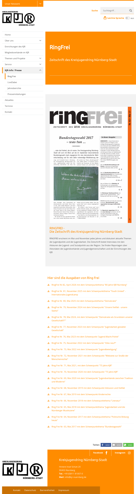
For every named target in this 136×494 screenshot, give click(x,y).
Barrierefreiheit (47, 490)
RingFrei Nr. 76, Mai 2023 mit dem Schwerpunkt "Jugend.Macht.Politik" (85, 336)
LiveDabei (12, 82)
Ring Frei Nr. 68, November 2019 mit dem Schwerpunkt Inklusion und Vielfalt (88, 388)
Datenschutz (30, 490)
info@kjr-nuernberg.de (75, 477)
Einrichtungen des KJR (15, 46)
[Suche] (130, 10)
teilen (107, 445)
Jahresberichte (14, 88)
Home (8, 34)
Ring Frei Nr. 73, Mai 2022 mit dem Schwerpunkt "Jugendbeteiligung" (84, 349)
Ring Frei (12, 76)
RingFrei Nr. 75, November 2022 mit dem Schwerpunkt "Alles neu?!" (84, 343)
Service (23, 64)
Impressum (63, 490)
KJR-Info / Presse (23, 70)
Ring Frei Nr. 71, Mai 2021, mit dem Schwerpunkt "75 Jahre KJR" (82, 365)
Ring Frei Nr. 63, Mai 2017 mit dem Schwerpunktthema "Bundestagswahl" (87, 426)
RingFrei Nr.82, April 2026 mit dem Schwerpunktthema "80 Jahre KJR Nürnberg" (89, 284)
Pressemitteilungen (17, 94)
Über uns (23, 40)
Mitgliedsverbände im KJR (17, 52)
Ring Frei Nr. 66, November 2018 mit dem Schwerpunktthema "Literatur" (86, 400)
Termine (9, 106)
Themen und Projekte (23, 58)
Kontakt (8, 111)
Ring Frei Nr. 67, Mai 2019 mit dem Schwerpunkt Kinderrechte (81, 394)
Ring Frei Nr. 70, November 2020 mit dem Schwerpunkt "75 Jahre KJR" (85, 371)
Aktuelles (9, 100)
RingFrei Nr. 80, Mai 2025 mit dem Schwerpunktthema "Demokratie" (84, 300)
